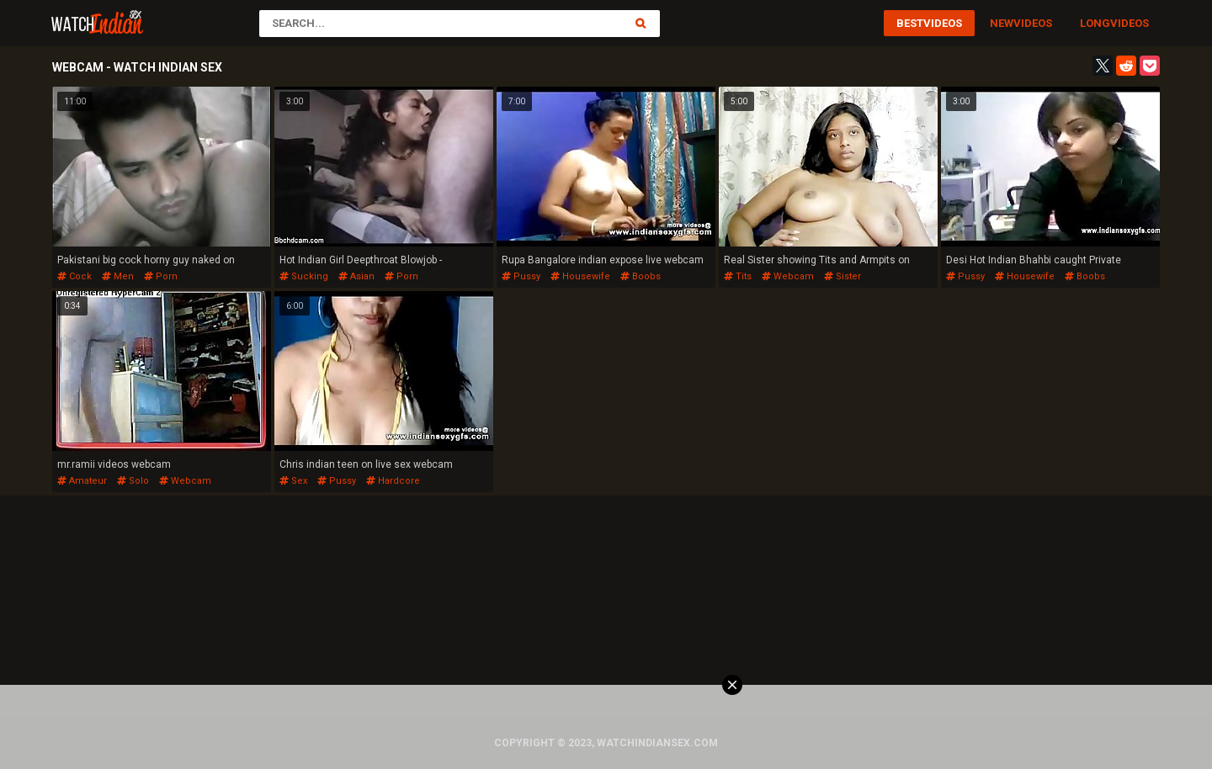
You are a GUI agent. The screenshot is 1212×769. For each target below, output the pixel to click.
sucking (303, 276)
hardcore (393, 480)
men (118, 276)
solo (133, 480)
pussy (521, 276)
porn (161, 276)
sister (842, 276)
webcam (788, 276)
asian (356, 276)
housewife (580, 276)
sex (293, 480)
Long (1095, 23)
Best (909, 23)
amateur (82, 480)
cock (74, 276)
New (1001, 23)
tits (738, 276)
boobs (640, 276)
